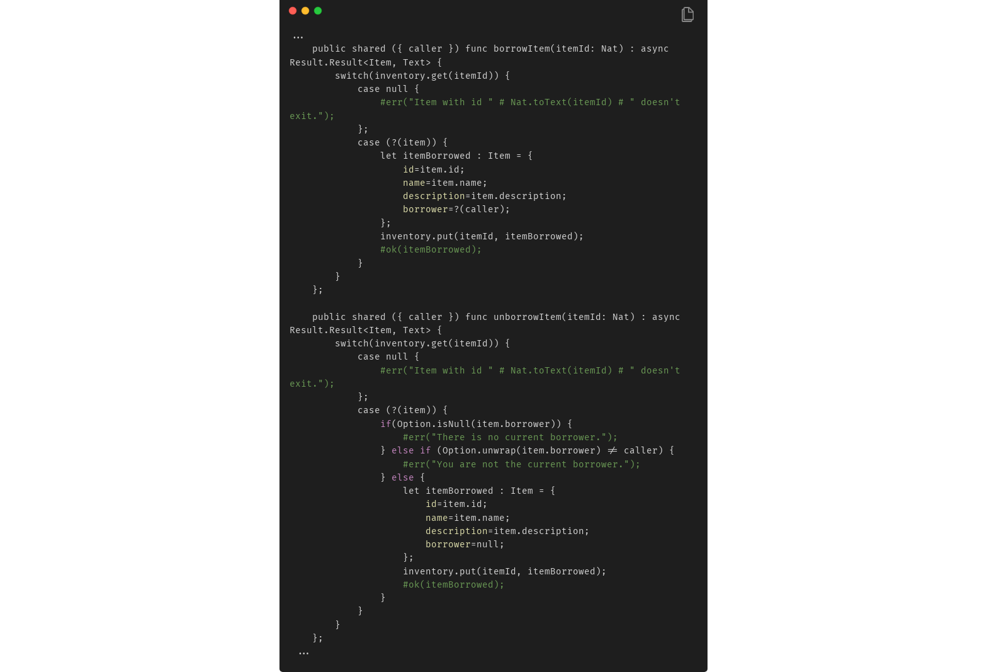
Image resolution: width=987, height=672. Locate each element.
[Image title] (492, 10)
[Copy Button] (687, 15)
